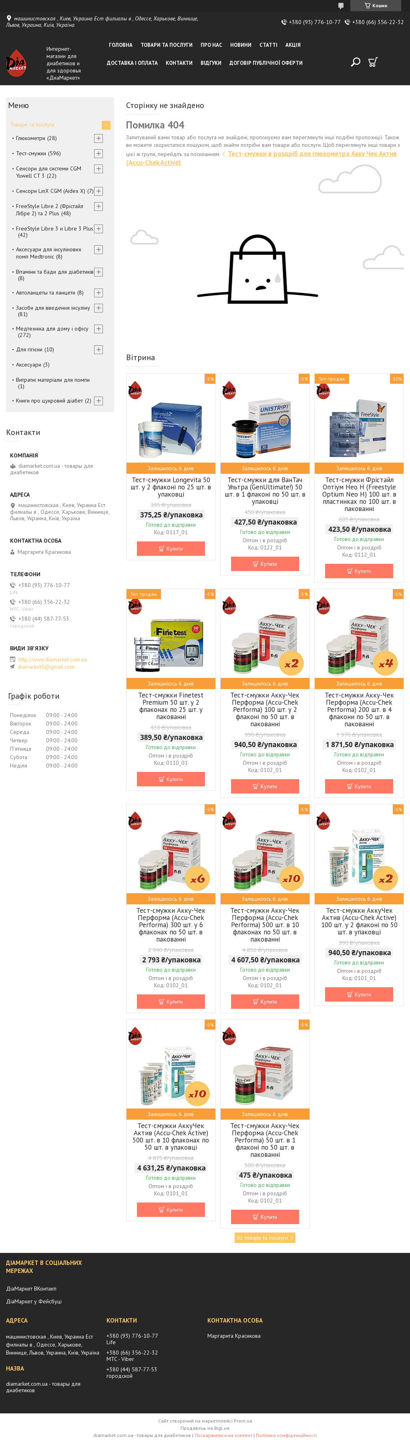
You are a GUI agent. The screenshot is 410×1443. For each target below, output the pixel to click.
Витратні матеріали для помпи (53, 379)
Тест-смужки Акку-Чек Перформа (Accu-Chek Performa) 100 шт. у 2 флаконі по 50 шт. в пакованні (264, 709)
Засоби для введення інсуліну (53, 307)
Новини (240, 45)
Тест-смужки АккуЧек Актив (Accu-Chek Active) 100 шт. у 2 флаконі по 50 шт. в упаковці (359, 921)
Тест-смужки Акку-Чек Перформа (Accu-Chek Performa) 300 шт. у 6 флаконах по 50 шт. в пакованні (170, 925)
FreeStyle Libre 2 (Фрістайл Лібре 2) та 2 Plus (49, 209)
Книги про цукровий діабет (49, 400)
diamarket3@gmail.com (46, 666)
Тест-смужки (31, 153)
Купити (175, 548)
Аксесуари (28, 364)
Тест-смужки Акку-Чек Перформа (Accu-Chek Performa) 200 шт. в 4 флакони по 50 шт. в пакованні (359, 709)
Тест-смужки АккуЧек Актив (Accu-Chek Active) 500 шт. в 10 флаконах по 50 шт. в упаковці (171, 1136)
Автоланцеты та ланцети (45, 292)
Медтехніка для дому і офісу (52, 328)
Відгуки (211, 63)
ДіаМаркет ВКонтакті (31, 1288)
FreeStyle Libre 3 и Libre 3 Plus (54, 228)
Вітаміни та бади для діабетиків (55, 271)
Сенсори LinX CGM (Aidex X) (50, 190)
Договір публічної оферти (266, 63)
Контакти (179, 63)
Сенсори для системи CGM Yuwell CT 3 (48, 172)
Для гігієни (29, 349)
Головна (121, 45)
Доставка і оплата (132, 63)
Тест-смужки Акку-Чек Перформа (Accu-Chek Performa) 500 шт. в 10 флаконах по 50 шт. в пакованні (264, 925)
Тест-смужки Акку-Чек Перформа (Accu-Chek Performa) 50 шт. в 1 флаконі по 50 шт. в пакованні (264, 1140)
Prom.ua (243, 1421)
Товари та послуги (167, 45)
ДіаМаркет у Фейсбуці (34, 1301)
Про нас (211, 45)
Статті (268, 45)
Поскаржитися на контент (223, 1435)
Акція (293, 45)
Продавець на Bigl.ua (205, 1428)
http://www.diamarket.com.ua (52, 659)
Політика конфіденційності (286, 1435)
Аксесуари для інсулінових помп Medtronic (48, 253)
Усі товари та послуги (262, 1237)
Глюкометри (30, 138)
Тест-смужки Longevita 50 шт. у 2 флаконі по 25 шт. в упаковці (171, 487)
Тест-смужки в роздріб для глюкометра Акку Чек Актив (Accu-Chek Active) (261, 158)
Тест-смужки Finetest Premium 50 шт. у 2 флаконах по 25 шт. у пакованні (170, 705)
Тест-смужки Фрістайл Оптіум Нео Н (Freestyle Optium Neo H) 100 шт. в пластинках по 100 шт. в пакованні (359, 494)
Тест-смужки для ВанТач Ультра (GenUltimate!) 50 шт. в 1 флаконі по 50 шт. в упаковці (265, 490)
